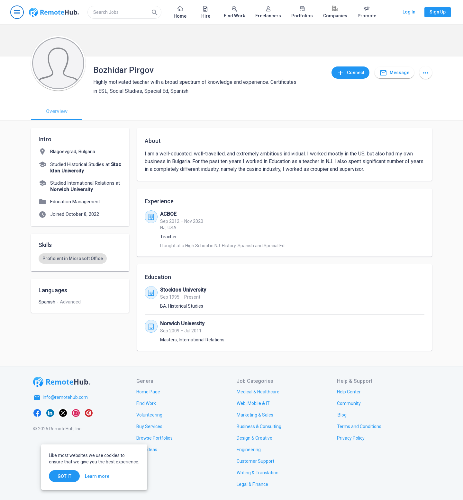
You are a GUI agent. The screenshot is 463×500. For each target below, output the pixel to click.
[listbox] (80, 258)
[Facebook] (37, 412)
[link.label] (349, 391)
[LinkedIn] (50, 412)
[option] (73, 258)
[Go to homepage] (54, 12)
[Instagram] (75, 412)
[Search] (154, 12)
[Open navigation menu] (17, 12)
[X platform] (63, 412)
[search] (124, 12)
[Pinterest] (88, 412)
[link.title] (148, 391)
